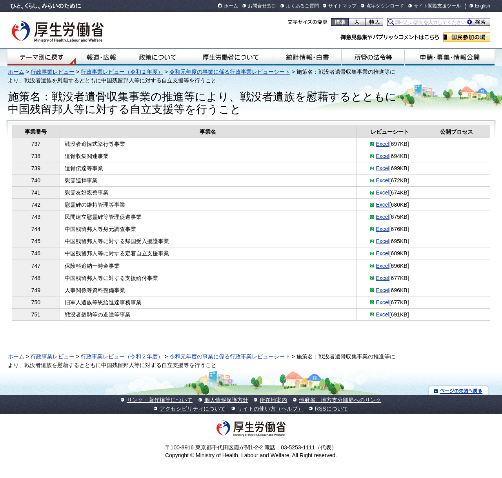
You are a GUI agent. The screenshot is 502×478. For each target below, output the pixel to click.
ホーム (231, 6)
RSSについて (331, 408)
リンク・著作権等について (160, 400)
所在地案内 (273, 400)
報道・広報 (101, 57)
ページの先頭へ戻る (458, 390)
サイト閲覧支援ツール (437, 6)
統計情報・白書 (307, 57)
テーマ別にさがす (41, 57)
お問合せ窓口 (262, 6)
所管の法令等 (373, 57)
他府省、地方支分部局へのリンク (340, 400)
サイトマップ (342, 6)
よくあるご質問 (302, 6)
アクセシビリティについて (193, 408)
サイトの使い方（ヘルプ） (270, 408)
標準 (339, 21)
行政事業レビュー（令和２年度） (122, 72)
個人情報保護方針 (226, 400)
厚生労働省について (230, 57)
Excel (382, 144)
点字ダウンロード (385, 6)
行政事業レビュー (53, 72)
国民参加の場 (466, 37)
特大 (374, 21)
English (482, 6)
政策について (157, 57)
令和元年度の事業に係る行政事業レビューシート (229, 72)
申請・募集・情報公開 (450, 57)
